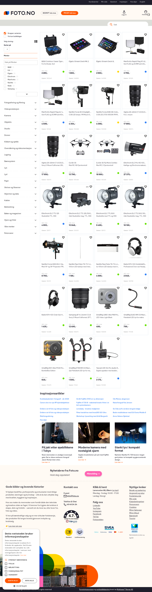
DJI (8, 70)
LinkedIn (96, 505)
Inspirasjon (123, 2)
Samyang (11, 89)
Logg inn (124, 12)
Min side (104, 2)
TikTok (96, 517)
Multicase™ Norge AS (125, 589)
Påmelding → (93, 473)
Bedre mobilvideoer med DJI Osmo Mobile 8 (129, 412)
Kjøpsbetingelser (136, 501)
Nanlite (10, 83)
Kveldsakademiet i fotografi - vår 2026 (54, 399)
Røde (9, 86)
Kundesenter (93, 2)
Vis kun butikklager (14, 36)
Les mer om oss (15, 526)
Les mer (45, 462)
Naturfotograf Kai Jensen (122, 403)
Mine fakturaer (135, 510)
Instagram (97, 511)
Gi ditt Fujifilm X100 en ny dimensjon (90, 399)
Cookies (132, 507)
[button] (76, 517)
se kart (115, 490)
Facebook (97, 514)
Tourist (132, 518)
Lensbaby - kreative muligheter (88, 409)
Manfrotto (11, 80)
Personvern (134, 504)
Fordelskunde (135, 496)
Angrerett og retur (136, 493)
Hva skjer (133, 2)
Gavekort (113, 2)
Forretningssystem (86, 589)
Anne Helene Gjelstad (121, 416)
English (142, 2)
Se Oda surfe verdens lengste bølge (126, 409)
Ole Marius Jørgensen (121, 399)
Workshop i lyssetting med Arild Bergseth (92, 416)
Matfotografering (46, 416)
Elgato (9, 73)
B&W (9, 67)
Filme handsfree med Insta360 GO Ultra (91, 412)
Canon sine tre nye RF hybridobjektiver (54, 403)
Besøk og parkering (137, 490)
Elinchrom (11, 76)
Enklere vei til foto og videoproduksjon (54, 409)
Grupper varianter (14, 33)
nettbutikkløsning (103, 589)
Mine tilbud (134, 513)
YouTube (96, 508)
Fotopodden (98, 520)
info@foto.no (73, 496)
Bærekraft (133, 516)
